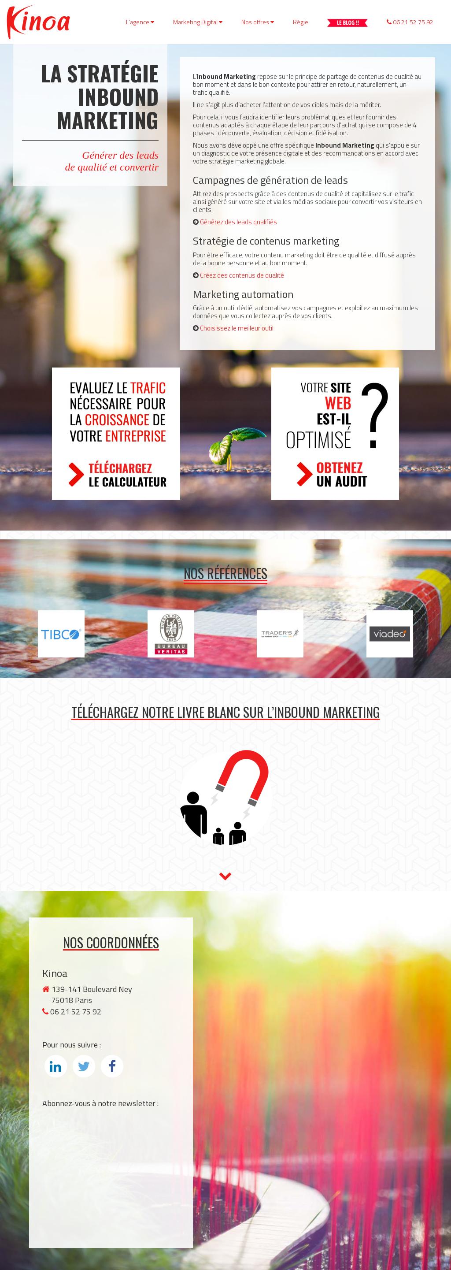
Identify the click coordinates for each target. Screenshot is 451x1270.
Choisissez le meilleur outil (237, 328)
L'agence (140, 21)
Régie (300, 21)
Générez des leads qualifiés (238, 222)
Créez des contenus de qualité (242, 275)
